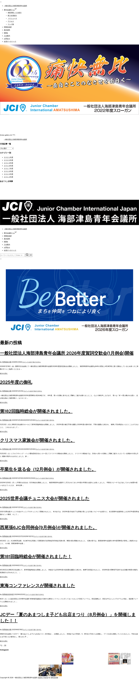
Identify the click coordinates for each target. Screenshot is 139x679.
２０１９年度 (8, 163)
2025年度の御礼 (16, 382)
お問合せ (7, 39)
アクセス (11, 21)
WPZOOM (54, 678)
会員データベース (10, 41)
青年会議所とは (10, 10)
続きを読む (4, 373)
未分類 (9, 362)
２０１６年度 (8, 171)
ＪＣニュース (12, 18)
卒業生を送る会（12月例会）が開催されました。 (48, 469)
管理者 (4, 362)
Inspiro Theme (43, 678)
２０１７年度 (8, 168)
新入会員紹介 (12, 16)
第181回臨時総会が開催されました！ (36, 556)
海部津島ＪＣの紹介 (15, 13)
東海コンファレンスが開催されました (37, 585)
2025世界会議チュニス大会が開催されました (44, 498)
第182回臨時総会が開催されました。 (36, 411)
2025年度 (10, 594)
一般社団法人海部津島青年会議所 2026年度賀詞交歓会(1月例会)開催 (66, 353)
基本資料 (7, 30)
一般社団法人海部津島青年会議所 (15, 6)
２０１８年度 (8, 166)
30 (5, 645)
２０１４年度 (8, 177)
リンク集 (11, 24)
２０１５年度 (8, 174)
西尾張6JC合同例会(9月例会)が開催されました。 (48, 527)
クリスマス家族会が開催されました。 (37, 440)
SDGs (6, 33)
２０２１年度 (8, 157)
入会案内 (7, 36)
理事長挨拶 (8, 27)
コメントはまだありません (31, 362)
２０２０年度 (8, 160)
